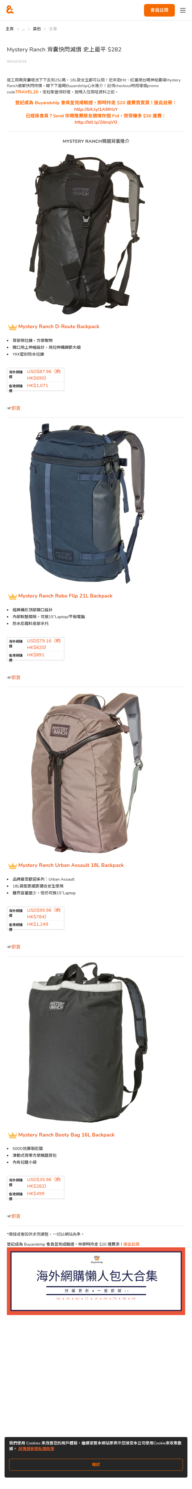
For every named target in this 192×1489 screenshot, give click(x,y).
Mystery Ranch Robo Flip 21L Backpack (65, 595)
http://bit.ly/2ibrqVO (96, 122)
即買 (16, 408)
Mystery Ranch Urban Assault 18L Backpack (71, 865)
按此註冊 (131, 1244)
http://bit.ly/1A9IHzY (96, 109)
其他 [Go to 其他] (37, 29)
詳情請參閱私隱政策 (36, 1449)
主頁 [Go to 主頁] (10, 29)
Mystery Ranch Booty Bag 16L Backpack (66, 1134)
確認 (96, 1464)
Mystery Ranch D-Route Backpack (58, 326)
